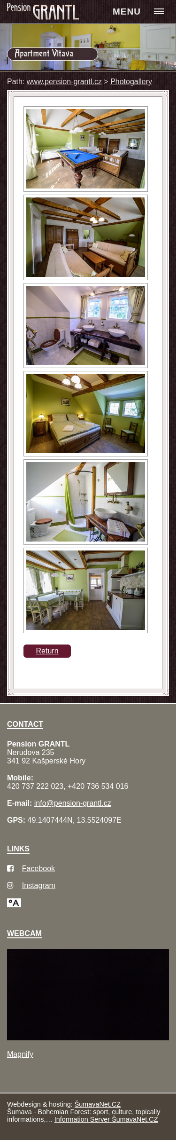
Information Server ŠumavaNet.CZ (106, 1119)
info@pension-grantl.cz (72, 803)
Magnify (20, 1054)
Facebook (38, 869)
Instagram (38, 885)
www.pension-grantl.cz (64, 82)
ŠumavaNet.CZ (98, 1104)
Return (47, 651)
